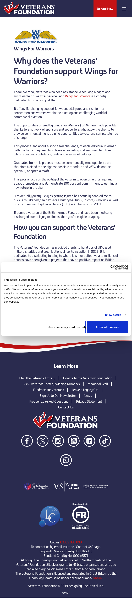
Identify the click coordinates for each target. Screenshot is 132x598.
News (88, 396)
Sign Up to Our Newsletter (58, 396)
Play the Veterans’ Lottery (37, 378)
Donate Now (105, 9)
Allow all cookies (107, 326)
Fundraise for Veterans (48, 390)
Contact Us (66, 407)
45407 (98, 578)
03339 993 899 (71, 542)
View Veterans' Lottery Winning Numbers (52, 384)
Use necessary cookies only (67, 326)
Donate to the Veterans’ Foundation (87, 378)
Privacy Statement (89, 402)
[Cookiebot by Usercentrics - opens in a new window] (113, 267)
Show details (113, 314)
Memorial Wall (98, 384)
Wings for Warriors (77, 96)
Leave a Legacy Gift (85, 390)
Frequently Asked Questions (48, 402)
